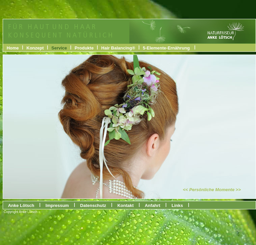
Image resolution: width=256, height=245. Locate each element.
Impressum (57, 205)
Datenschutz (93, 205)
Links (177, 205)
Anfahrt (153, 205)
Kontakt (125, 205)
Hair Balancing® (118, 47)
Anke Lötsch (21, 205)
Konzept (35, 47)
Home (13, 47)
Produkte (84, 47)
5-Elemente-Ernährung (166, 47)
